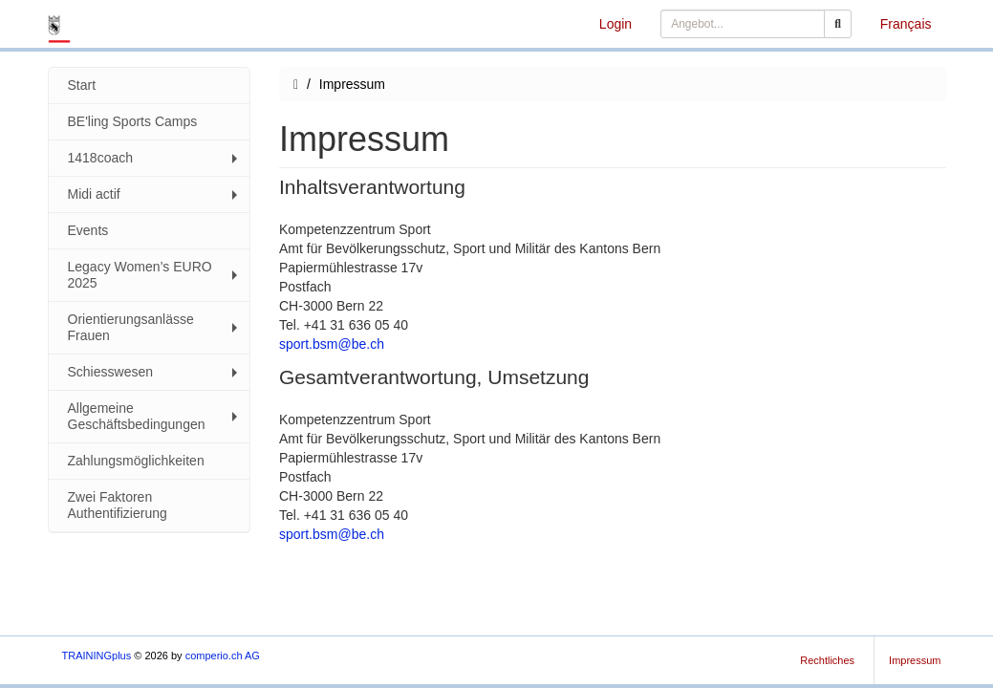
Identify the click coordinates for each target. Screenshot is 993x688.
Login (615, 24)
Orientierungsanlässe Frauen (155, 327)
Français (906, 24)
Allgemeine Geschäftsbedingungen (155, 416)
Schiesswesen (155, 371)
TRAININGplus (97, 655)
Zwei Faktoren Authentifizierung (117, 505)
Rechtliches (827, 660)
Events (88, 230)
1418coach (155, 157)
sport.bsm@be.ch (331, 344)
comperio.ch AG (222, 655)
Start (82, 85)
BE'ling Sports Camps (133, 121)
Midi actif (155, 194)
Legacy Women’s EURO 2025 (155, 274)
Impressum (914, 660)
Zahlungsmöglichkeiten (136, 460)
